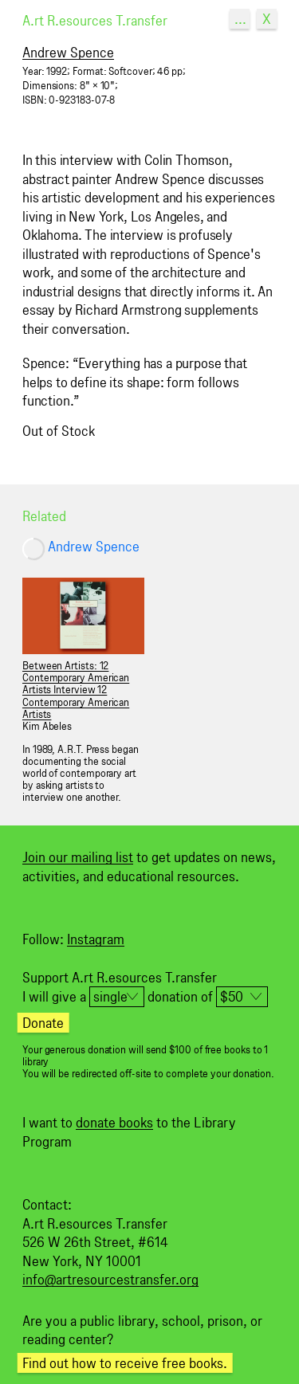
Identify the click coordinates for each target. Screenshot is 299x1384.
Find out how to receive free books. (124, 1363)
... (240, 18)
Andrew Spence (94, 546)
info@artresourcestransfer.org (110, 1279)
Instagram (95, 939)
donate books (114, 1122)
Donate (43, 1022)
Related (44, 516)
